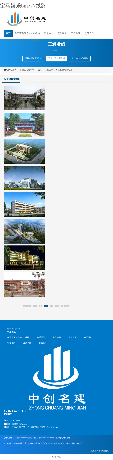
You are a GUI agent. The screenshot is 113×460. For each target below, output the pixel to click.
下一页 (65, 306)
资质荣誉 (62, 33)
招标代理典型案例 (33, 58)
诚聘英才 (24, 39)
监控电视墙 (47, 443)
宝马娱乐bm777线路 (23, 6)
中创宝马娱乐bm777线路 (31, 70)
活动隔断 (66, 443)
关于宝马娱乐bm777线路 (18, 337)
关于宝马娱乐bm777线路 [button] (27, 33)
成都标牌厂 (19, 443)
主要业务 (88, 337)
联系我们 (43, 343)
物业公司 (38, 443)
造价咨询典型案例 (80, 58)
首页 (8, 33)
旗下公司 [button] (89, 33)
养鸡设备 (29, 443)
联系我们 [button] (37, 40)
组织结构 (11, 343)
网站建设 (105, 451)
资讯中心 (57, 337)
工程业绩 (49, 70)
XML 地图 (56, 457)
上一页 (26, 306)
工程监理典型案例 (56, 58)
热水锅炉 (57, 443)
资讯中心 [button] (48, 33)
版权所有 (66, 438)
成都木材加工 (77, 443)
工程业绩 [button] (75, 33)
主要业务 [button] (10, 40)
